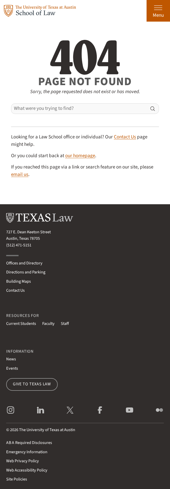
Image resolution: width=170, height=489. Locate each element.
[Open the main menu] (158, 11)
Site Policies (16, 479)
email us (19, 174)
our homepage (80, 155)
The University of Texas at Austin (47, 430)
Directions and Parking (25, 272)
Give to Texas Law (32, 384)
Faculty (48, 324)
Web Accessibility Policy (26, 470)
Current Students (21, 324)
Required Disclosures (29, 443)
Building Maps (18, 281)
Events (12, 368)
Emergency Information (26, 452)
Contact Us (125, 136)
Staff (65, 324)
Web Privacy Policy (22, 461)
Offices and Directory (24, 263)
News (11, 359)
